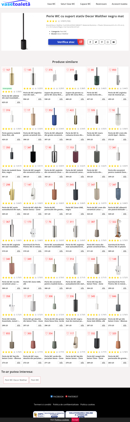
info (18, 102)
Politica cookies (87, 404)
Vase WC (51, 4)
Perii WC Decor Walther (16, 380)
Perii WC (35, 380)
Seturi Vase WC (68, 4)
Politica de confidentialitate (66, 404)
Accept (75, 419)
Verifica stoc (70, 42)
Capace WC (85, 4)
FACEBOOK (57, 396)
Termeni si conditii (42, 404)
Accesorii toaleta (119, 4)
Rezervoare (101, 4)
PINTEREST (71, 396)
